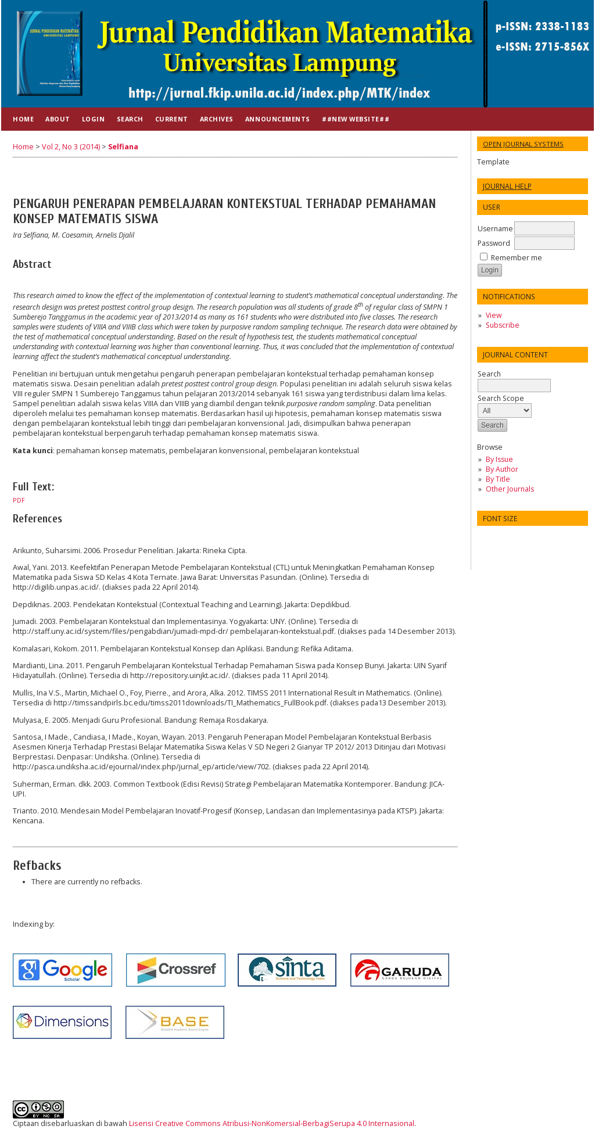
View (493, 315)
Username (495, 229)
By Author (502, 469)
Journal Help (507, 186)
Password (494, 243)
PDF (19, 500)
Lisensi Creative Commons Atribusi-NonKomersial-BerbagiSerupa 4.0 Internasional (271, 1123)
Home (23, 118)
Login (93, 118)
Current (171, 118)
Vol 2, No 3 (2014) (71, 147)
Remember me (516, 258)
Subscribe (502, 325)
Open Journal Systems (523, 143)
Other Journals (510, 489)
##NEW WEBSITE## (355, 118)
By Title (498, 479)
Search (514, 379)
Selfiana (123, 147)
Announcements (277, 118)
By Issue (499, 459)
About (57, 118)
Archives (217, 118)
